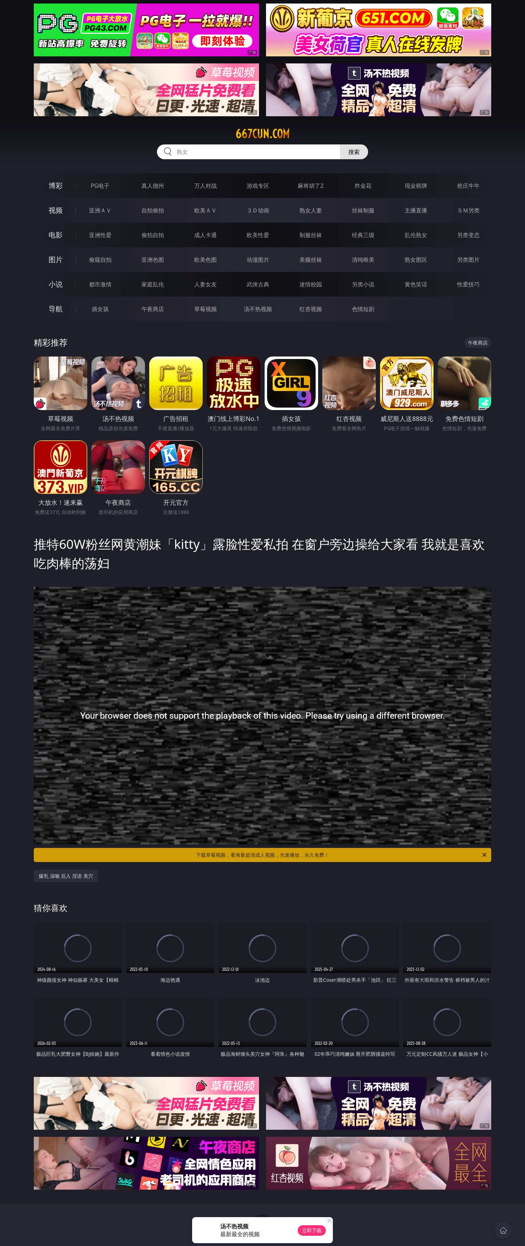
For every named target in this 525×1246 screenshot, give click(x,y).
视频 (56, 210)
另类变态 (468, 235)
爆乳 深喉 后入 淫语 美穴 (66, 876)
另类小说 (363, 284)
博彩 (56, 185)
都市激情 (100, 284)
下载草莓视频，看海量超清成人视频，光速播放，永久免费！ (342, 855)
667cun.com (262, 134)
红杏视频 (310, 309)
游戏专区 (258, 186)
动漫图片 (258, 260)
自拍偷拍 (152, 210)
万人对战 (205, 186)
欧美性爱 (258, 235)
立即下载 (312, 1230)
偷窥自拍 (100, 260)
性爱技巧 (468, 284)
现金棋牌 (416, 186)
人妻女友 (205, 284)
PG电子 (100, 186)
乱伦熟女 (416, 235)
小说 (56, 284)
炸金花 (363, 186)
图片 (56, 259)
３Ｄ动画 (258, 210)
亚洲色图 (152, 260)
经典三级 (363, 235)
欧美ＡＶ (205, 210)
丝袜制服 (363, 210)
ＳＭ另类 (468, 210)
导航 (56, 309)
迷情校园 (310, 284)
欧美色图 (205, 260)
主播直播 (416, 210)
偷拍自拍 (152, 235)
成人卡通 (205, 235)
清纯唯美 (363, 260)
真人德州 (152, 186)
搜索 (354, 152)
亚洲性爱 (100, 235)
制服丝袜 (310, 235)
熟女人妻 (310, 210)
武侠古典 (258, 284)
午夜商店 (152, 309)
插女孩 (100, 309)
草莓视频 (205, 309)
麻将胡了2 (310, 186)
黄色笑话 (416, 284)
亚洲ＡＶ (100, 210)
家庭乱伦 (152, 284)
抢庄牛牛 (468, 186)
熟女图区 (416, 260)
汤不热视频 (258, 309)
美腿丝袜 (310, 260)
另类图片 (468, 260)
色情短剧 (363, 309)
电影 (56, 235)
